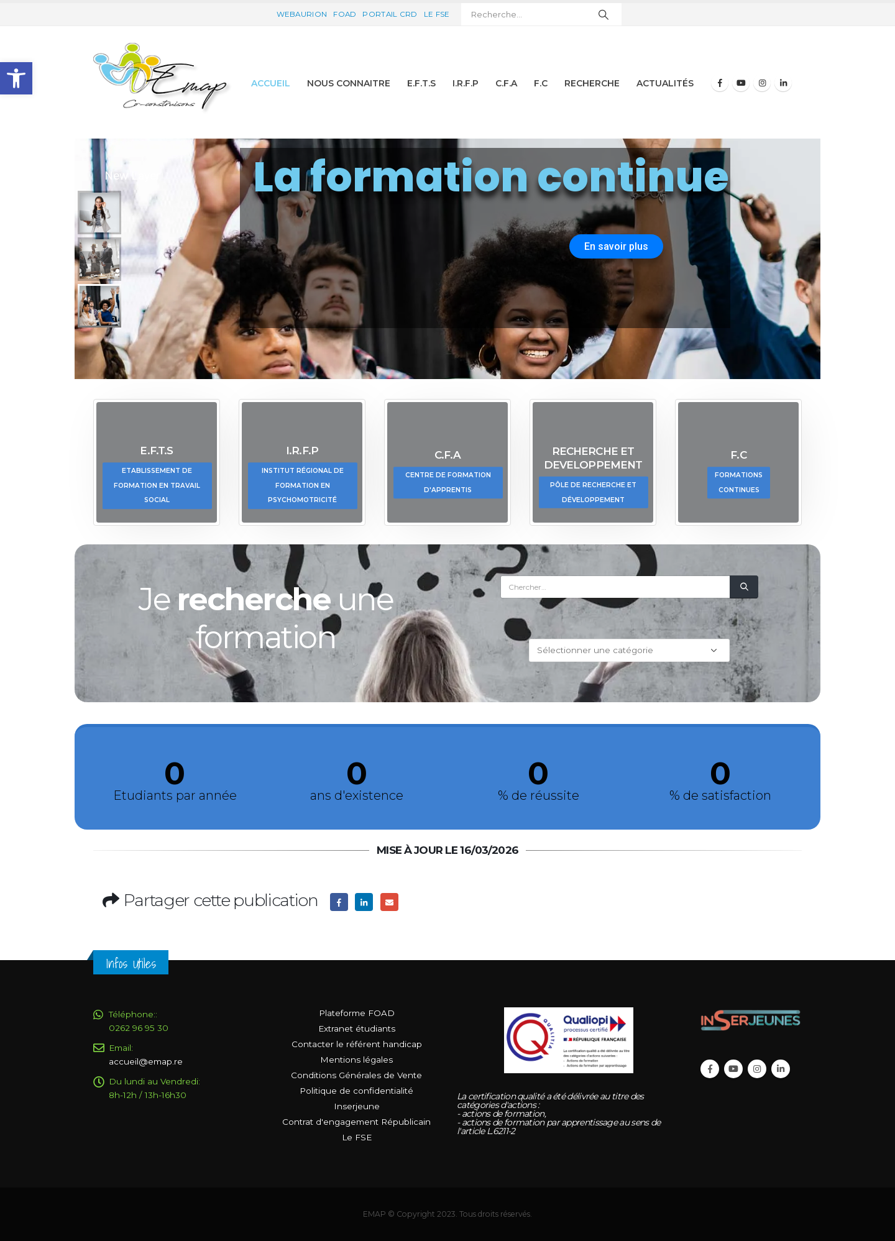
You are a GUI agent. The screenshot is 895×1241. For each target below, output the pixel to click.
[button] (16, 78)
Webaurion (302, 14)
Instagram (757, 1069)
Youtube (733, 1069)
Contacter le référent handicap (356, 1044)
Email (389, 902)
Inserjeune (357, 1106)
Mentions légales (356, 1060)
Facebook (339, 902)
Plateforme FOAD (357, 1013)
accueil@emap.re (146, 1061)
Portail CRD (389, 14)
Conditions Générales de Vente (356, 1075)
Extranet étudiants (356, 1028)
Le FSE (437, 14)
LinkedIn (364, 902)
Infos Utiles (131, 963)
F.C (541, 83)
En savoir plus (616, 246)
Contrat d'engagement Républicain (356, 1122)
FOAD (344, 14)
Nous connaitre (348, 83)
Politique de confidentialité (356, 1091)
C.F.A (506, 83)
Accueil (270, 83)
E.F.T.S (421, 83)
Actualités (665, 83)
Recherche (592, 83)
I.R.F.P (465, 83)
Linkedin (780, 1069)
